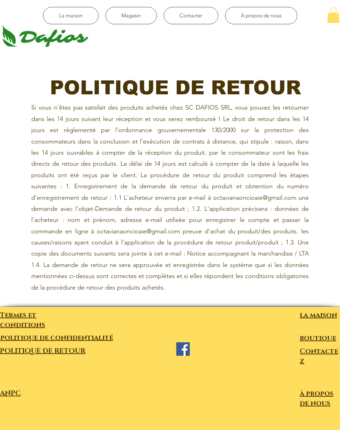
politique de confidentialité (56, 337)
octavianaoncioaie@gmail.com (254, 197)
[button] (333, 15)
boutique (318, 338)
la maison (318, 315)
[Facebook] (183, 349)
